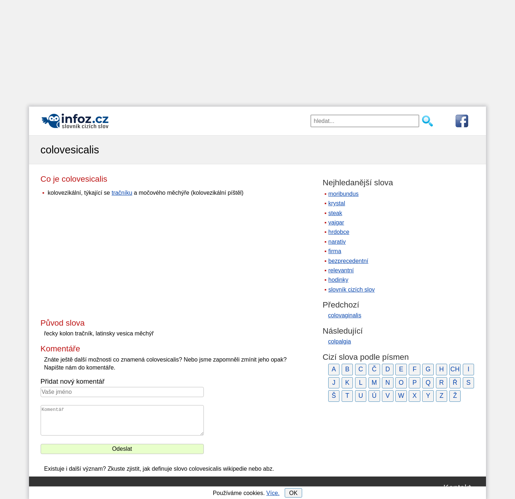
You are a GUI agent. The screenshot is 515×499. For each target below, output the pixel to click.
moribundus (343, 194)
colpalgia (339, 341)
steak (335, 213)
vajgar (336, 222)
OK (293, 493)
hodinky (338, 280)
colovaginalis (345, 315)
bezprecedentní (348, 261)
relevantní (341, 270)
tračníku (122, 193)
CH (455, 369)
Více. (272, 493)
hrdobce (338, 232)
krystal (336, 203)
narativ (337, 242)
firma (334, 251)
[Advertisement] (257, 51)
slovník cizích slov (351, 289)
